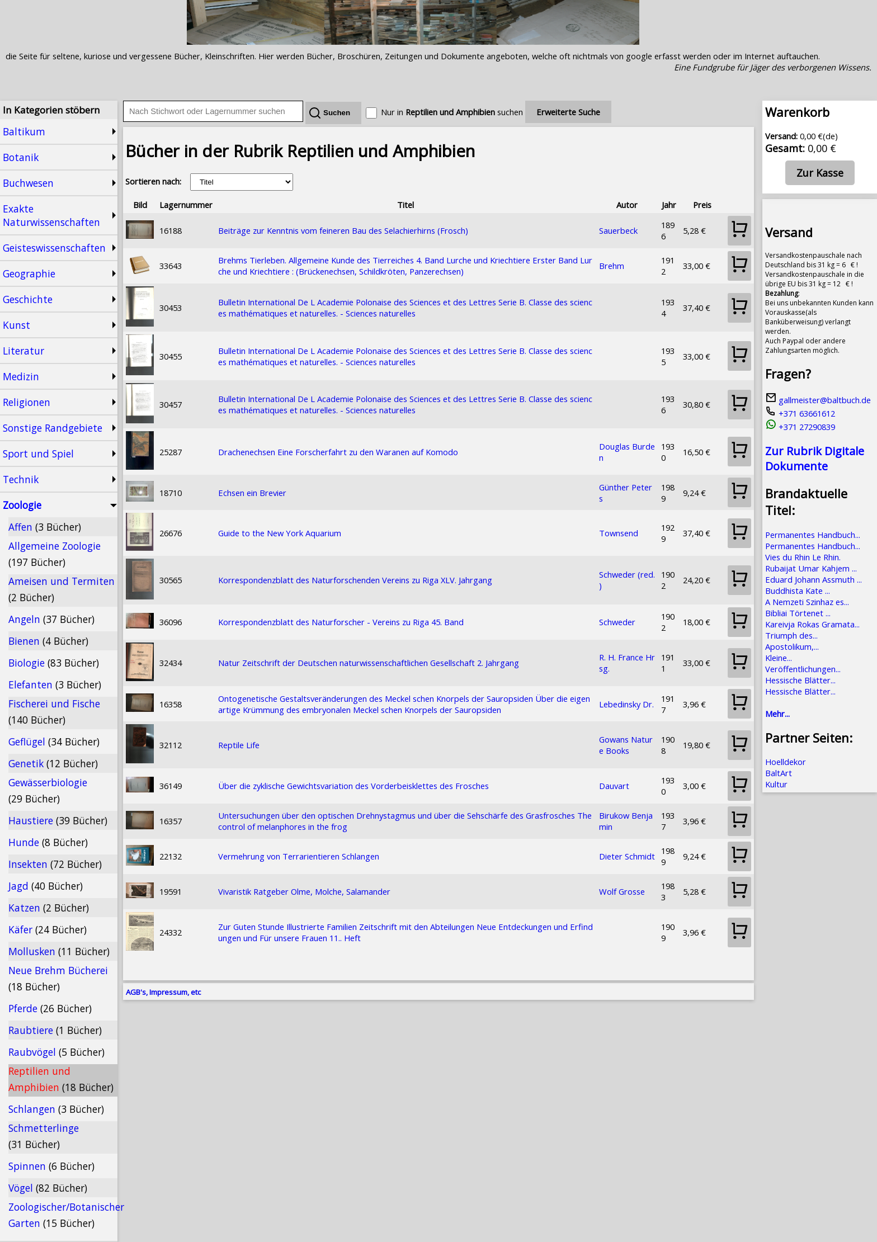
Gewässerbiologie (47, 790)
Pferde (50, 1008)
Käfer (47, 929)
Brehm (611, 265)
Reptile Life (239, 744)
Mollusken (59, 951)
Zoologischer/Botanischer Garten (62, 1215)
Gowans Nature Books (626, 745)
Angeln (51, 619)
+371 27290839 (800, 426)
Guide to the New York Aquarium (279, 533)
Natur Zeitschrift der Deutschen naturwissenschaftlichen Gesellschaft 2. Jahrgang (368, 662)
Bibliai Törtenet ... (798, 612)
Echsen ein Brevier (252, 492)
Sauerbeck (618, 230)
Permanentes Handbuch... (812, 534)
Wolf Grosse (622, 891)
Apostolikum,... (792, 646)
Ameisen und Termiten (61, 589)
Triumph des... (791, 635)
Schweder (617, 621)
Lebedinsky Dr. (626, 704)
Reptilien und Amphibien (61, 1079)
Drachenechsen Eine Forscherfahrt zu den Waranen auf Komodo (338, 451)
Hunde (48, 842)
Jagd (45, 885)
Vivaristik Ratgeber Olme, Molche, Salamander (304, 891)
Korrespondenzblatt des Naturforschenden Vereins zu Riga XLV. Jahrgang (355, 579)
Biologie (53, 662)
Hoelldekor (785, 761)
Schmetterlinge (43, 1136)
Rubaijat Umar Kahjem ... (811, 568)
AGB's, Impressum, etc (163, 992)
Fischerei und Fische (54, 711)
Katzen (48, 907)
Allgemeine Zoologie (54, 554)
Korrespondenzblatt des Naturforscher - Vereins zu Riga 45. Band (341, 621)
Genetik (53, 763)
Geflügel (54, 741)
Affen (44, 526)
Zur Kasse (819, 173)
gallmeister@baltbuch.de (818, 399)
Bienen (48, 641)
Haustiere (57, 820)
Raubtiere (55, 1030)
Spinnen (51, 1166)
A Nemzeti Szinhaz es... (807, 601)
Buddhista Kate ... (797, 590)
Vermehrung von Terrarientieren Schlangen (298, 856)
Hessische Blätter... (800, 680)
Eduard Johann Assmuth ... (813, 579)
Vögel (47, 1187)
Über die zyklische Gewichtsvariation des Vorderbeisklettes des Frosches (353, 785)
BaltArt (778, 772)
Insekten (55, 864)
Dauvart (614, 785)
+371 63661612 (800, 413)
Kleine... (778, 657)
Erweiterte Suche (568, 111)
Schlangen (56, 1109)
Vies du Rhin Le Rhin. (803, 557)
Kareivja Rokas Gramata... (812, 624)
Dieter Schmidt (627, 856)
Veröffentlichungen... (803, 668)
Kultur (776, 784)
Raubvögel (56, 1052)
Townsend (618, 533)
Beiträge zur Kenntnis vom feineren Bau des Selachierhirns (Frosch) (343, 230)
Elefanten (54, 684)
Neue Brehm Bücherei (58, 978)
